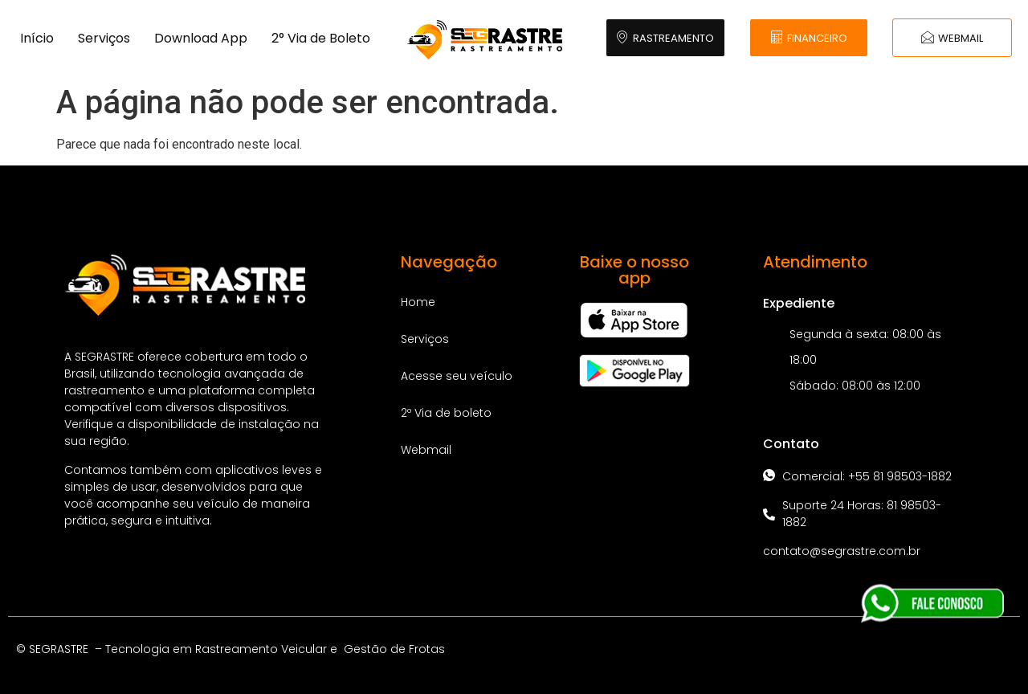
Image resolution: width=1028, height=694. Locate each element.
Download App (200, 38)
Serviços (104, 38)
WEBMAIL (952, 38)
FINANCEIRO (808, 38)
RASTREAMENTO (665, 38)
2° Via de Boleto (320, 38)
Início (37, 38)
